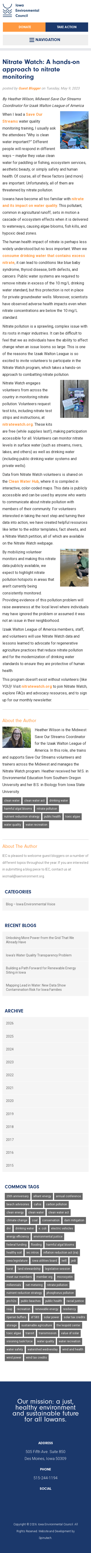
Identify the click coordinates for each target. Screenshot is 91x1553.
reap (9, 1309)
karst (9, 1268)
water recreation (36, 824)
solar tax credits (74, 1317)
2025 (10, 1036)
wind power (13, 1357)
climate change (16, 1220)
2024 (10, 1049)
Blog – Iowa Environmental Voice (30, 904)
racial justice (75, 1301)
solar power (51, 1317)
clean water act (34, 800)
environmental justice (48, 1236)
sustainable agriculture (36, 1325)
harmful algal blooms (18, 808)
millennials (13, 1285)
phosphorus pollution (60, 1293)
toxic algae (72, 816)
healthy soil (14, 1252)
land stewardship (29, 1268)
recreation (23, 1309)
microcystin (65, 1277)
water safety (14, 1349)
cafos (37, 1204)
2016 (10, 1152)
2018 (10, 1127)
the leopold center (68, 1325)
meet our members (19, 1277)
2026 (10, 1023)
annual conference (68, 1196)
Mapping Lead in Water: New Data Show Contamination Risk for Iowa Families (36, 987)
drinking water (58, 800)
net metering (34, 1285)
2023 (10, 1062)
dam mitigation (74, 1220)
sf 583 (35, 1317)
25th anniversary (17, 1196)
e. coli (42, 1228)
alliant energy (42, 1196)
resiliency (69, 1309)
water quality (12, 824)
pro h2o (11, 1301)
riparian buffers (16, 1317)
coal (35, 1220)
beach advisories (17, 1204)
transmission (48, 1333)
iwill (64, 1260)
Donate (25, 27)
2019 (10, 1114)
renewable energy (46, 1309)
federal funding (16, 1244)
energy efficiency (17, 1236)
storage (11, 1325)
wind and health (72, 1349)
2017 (10, 1140)
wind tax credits (36, 1357)
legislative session (57, 1268)
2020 (10, 1101)
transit (30, 1333)
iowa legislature (17, 1260)
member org (44, 1277)
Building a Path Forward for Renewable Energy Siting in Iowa (41, 970)
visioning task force (19, 1341)
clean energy (15, 1212)
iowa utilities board (44, 1260)
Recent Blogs (20, 925)
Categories (18, 892)
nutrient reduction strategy (22, 816)
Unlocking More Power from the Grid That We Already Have (40, 940)
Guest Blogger (29, 88)
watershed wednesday (43, 1349)
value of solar (70, 1333)
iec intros (32, 1252)
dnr (8, 1228)
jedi (73, 1260)
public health (52, 816)
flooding (36, 1244)
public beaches (31, 1301)
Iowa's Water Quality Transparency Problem (39, 955)
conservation (51, 1220)
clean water (12, 800)
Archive (14, 1011)
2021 (10, 1088)
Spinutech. (45, 1538)
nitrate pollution (47, 808)
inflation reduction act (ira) (60, 1252)
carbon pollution (56, 1204)
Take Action (67, 27)
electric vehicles (62, 1228)
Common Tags (22, 1187)
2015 (10, 1165)
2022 (10, 1075)
